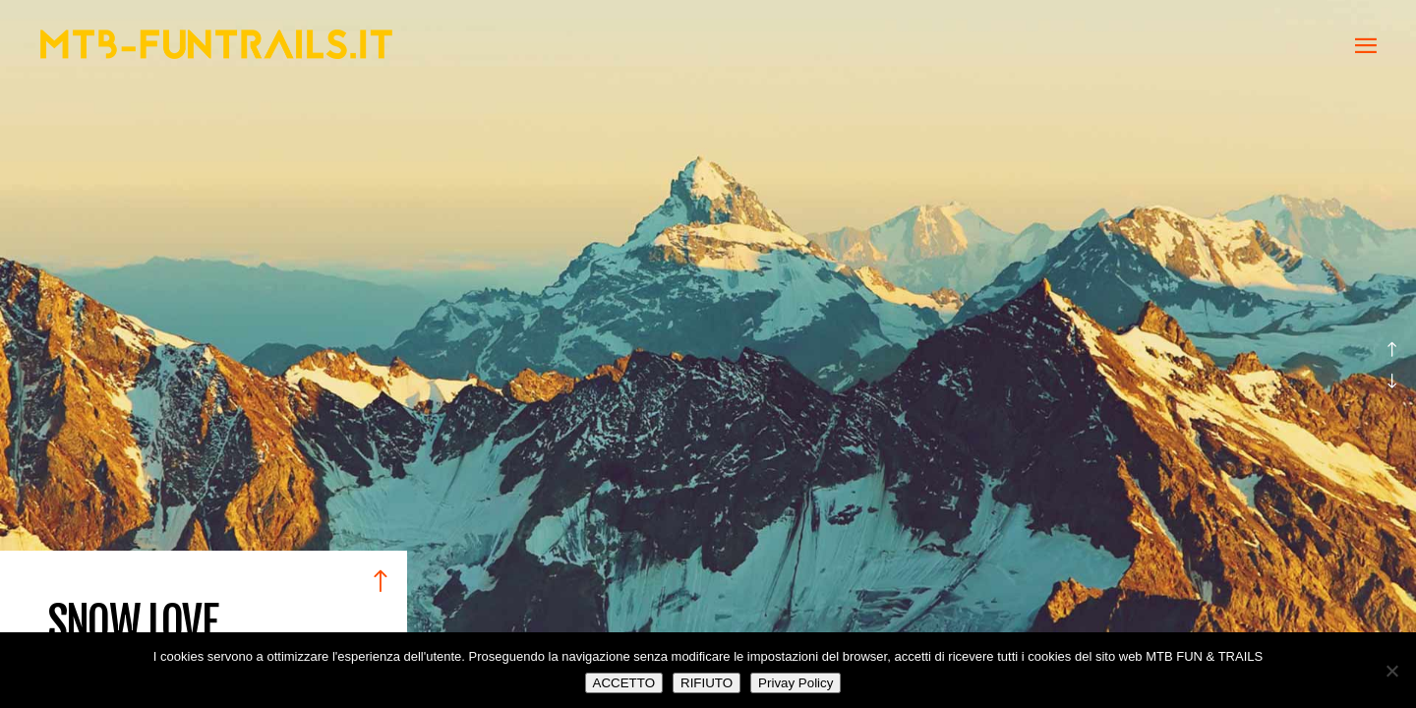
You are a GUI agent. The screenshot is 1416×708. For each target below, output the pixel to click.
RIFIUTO (706, 683)
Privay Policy (795, 683)
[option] (708, 354)
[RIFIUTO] (1391, 670)
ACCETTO (624, 683)
